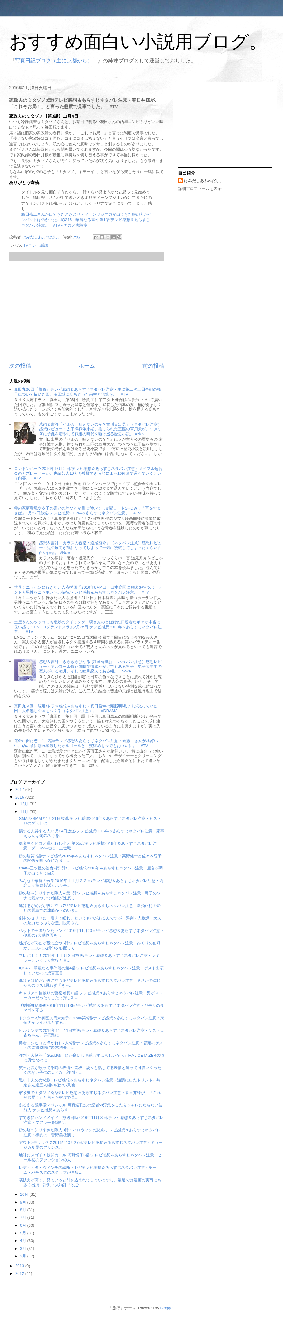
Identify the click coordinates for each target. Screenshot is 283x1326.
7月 (23, 1217)
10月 (25, 1194)
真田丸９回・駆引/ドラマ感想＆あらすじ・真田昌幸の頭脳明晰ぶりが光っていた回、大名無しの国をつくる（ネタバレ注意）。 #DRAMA (86, 708)
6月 (23, 1225)
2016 (20, 797)
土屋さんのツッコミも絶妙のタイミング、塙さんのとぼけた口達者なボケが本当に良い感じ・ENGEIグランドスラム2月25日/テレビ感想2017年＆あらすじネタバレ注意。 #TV (88, 627)
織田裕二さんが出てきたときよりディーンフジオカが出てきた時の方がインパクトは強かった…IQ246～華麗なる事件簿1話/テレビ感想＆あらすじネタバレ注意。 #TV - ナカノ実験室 (86, 219)
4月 (23, 1240)
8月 (23, 1210)
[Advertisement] (87, 311)
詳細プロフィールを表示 (200, 188)
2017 (20, 789)
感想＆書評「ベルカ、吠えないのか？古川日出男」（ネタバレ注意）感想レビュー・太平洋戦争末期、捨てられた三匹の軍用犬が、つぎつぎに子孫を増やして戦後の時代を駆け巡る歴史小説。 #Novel (100, 429)
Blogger (166, 1308)
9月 (23, 1202)
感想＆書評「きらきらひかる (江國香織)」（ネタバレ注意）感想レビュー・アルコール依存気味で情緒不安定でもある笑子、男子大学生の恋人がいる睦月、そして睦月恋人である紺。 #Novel (100, 666)
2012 (20, 1273)
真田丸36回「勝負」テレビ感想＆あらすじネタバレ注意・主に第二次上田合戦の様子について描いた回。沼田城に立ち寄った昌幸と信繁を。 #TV (87, 392)
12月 (25, 804)
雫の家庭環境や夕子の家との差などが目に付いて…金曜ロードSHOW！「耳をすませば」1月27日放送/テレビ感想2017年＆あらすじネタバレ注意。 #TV (87, 510)
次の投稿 (20, 366)
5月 (23, 1233)
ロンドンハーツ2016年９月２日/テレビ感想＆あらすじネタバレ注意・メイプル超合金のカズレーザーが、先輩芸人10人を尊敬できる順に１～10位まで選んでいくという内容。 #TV (88, 473)
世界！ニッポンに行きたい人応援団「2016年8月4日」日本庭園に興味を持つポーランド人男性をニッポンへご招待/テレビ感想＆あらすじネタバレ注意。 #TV (88, 589)
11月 (25, 811)
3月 (23, 1248)
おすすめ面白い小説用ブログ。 (138, 41)
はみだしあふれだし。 (204, 180)
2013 (20, 1266)
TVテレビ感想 (35, 245)
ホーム (87, 366)
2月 (23, 1256)
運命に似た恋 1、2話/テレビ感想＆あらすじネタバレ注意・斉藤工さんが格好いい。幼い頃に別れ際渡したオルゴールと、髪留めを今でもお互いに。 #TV (86, 743)
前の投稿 (153, 366)
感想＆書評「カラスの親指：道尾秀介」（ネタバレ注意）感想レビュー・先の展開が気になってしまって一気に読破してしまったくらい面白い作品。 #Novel (100, 548)
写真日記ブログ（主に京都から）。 (56, 61)
